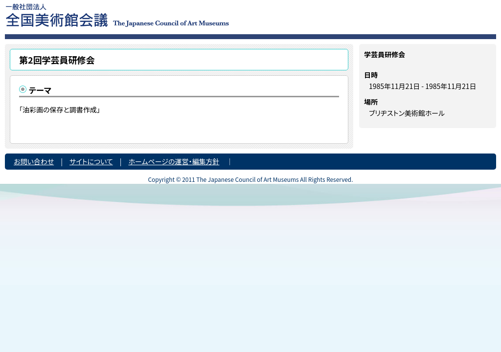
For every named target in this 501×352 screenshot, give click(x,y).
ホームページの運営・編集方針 (173, 161)
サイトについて (91, 161)
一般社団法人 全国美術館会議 (177, 14)
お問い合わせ (34, 161)
